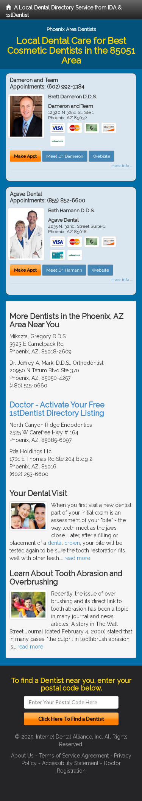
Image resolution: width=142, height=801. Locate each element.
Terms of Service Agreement (74, 756)
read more (77, 558)
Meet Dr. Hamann (64, 270)
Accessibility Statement (70, 763)
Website (101, 156)
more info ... (121, 165)
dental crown (64, 543)
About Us (22, 756)
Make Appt (25, 156)
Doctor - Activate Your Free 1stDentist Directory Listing (57, 409)
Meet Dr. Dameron (64, 156)
